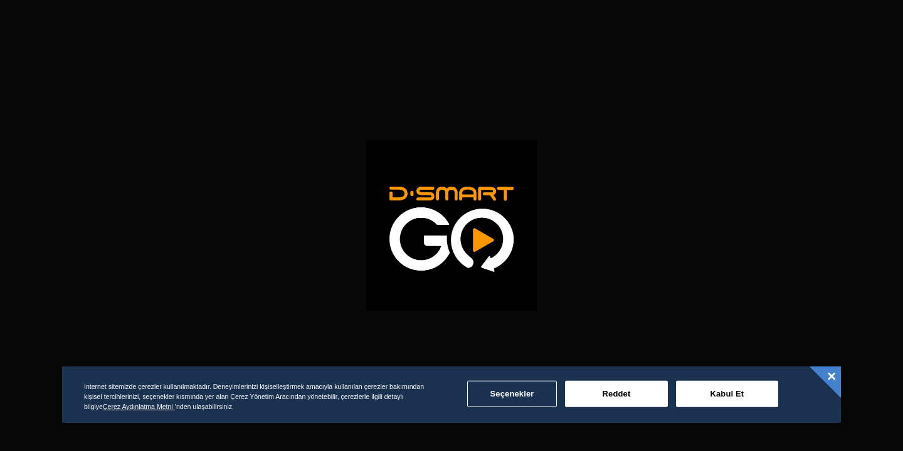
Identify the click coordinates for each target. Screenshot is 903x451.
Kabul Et (727, 393)
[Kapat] (831, 376)
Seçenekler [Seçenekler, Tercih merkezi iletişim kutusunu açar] (512, 393)
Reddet (617, 393)
